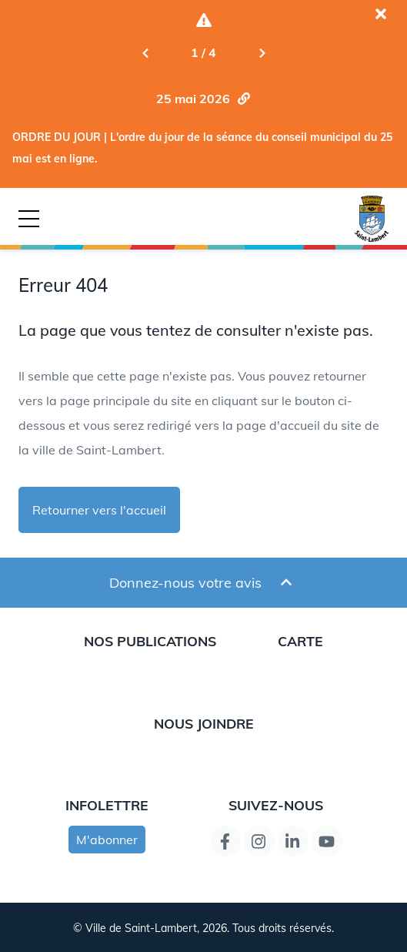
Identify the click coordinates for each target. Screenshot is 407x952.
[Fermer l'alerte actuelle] (381, 14)
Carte (300, 640)
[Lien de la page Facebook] (225, 841)
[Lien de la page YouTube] (327, 841)
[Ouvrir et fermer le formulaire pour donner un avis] (286, 582)
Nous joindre (204, 723)
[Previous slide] (145, 52)
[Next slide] (262, 52)
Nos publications (150, 640)
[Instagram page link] (259, 841)
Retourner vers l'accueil (99, 510)
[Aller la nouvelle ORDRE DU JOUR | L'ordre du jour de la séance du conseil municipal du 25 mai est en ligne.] (204, 98)
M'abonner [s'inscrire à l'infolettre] (107, 839)
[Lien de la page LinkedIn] (293, 841)
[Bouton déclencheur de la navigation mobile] (28, 219)
